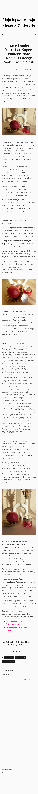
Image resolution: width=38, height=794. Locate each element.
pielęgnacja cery (8, 661)
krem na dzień (20, 657)
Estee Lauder (9, 657)
